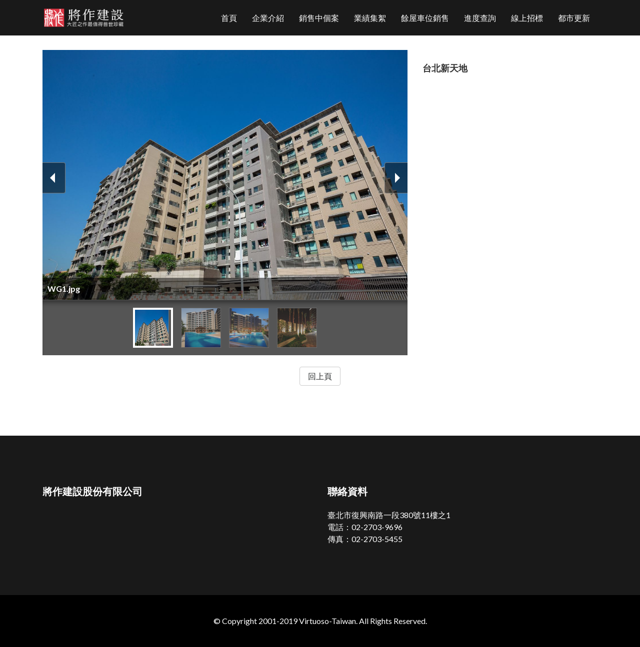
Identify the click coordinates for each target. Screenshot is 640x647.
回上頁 (320, 376)
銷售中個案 (319, 17)
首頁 (229, 17)
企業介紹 (268, 17)
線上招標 (527, 17)
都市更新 (574, 17)
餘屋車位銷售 (425, 17)
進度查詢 (480, 17)
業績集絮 (370, 17)
